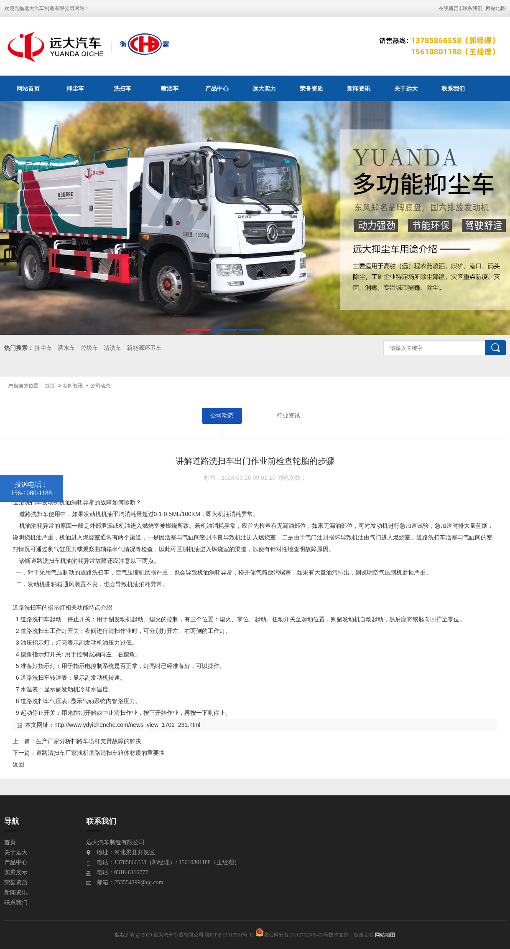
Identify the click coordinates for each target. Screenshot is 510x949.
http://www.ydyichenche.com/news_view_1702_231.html (127, 724)
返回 (18, 764)
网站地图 (496, 8)
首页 (50, 386)
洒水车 (66, 348)
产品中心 (217, 88)
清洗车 (112, 348)
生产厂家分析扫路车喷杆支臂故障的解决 (88, 741)
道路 (18, 502)
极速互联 (364, 935)
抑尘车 (75, 88)
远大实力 (264, 88)
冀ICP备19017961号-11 (229, 935)
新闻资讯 (358, 88)
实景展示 (16, 872)
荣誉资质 (311, 88)
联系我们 (472, 8)
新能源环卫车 (144, 348)
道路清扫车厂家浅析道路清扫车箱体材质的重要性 (100, 752)
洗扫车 (122, 88)
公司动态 (100, 386)
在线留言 (449, 8)
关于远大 (406, 88)
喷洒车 (169, 88)
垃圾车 (89, 348)
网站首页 (28, 88)
